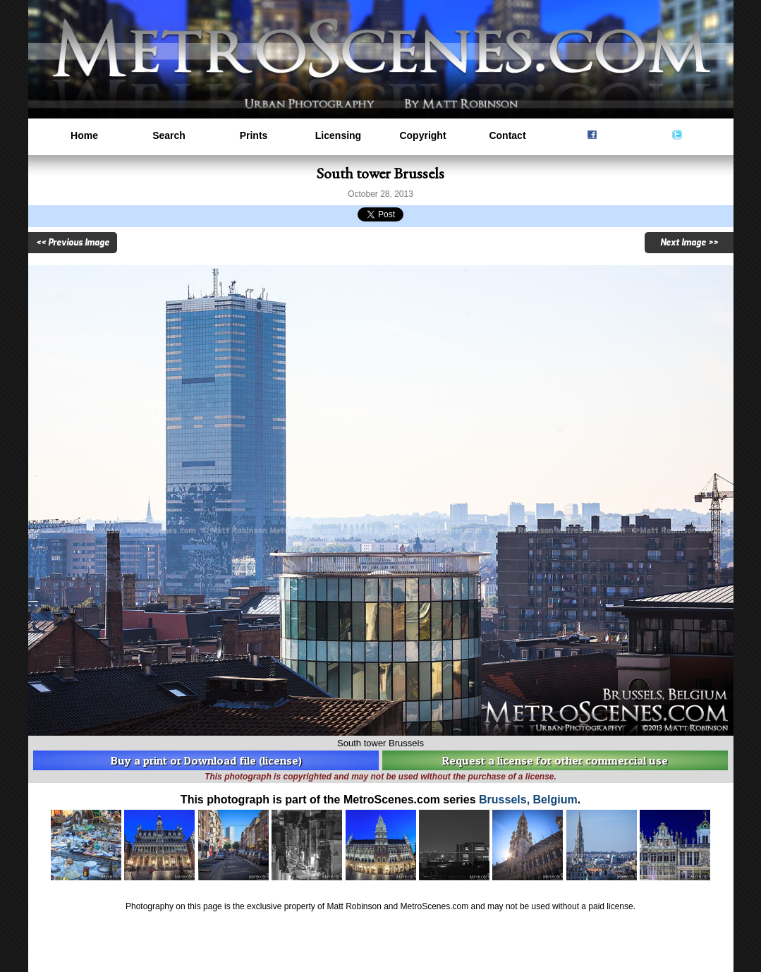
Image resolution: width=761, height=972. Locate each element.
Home (84, 135)
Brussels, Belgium (528, 800)
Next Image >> (689, 242)
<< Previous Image (72, 242)
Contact (507, 135)
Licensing (338, 135)
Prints (254, 135)
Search (168, 135)
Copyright (422, 135)
